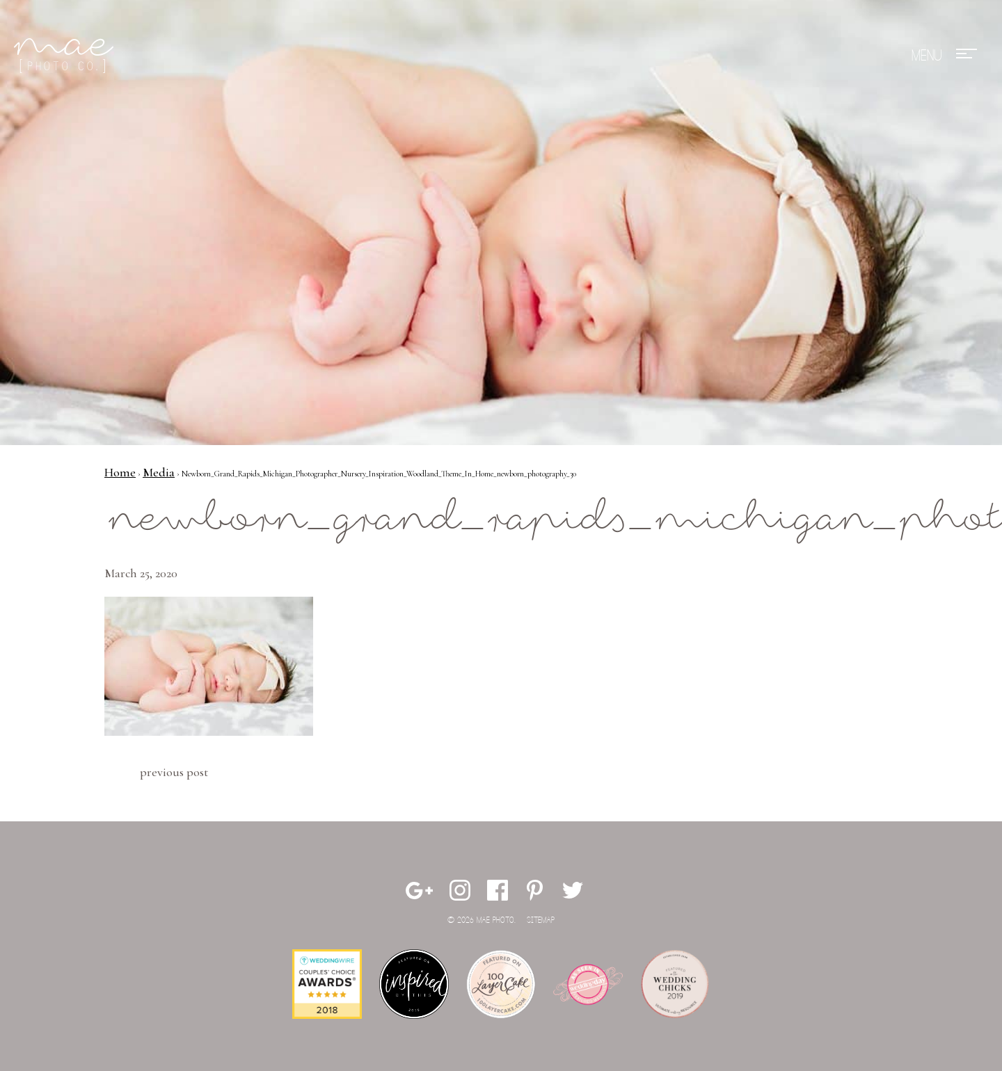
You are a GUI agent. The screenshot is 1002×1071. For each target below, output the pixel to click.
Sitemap (541, 920)
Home (120, 472)
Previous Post (174, 772)
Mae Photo (66, 55)
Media (159, 472)
